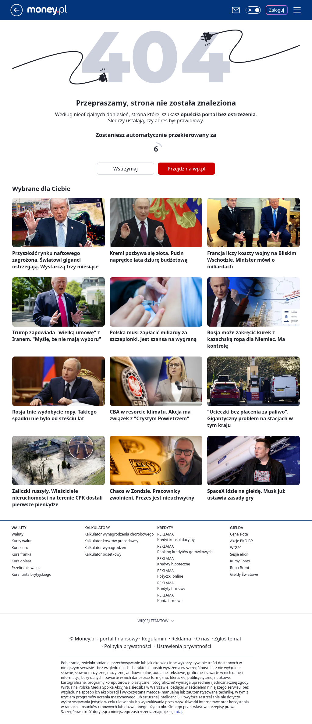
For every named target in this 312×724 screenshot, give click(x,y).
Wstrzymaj (125, 168)
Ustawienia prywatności (182, 646)
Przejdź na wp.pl (186, 168)
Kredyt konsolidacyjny (176, 539)
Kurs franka (21, 554)
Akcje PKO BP (241, 540)
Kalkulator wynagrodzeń (105, 547)
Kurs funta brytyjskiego (31, 574)
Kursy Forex (240, 561)
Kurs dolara (21, 561)
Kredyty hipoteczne (173, 564)
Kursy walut (22, 540)
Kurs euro (20, 547)
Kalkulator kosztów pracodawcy (111, 540)
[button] (297, 10)
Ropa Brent (239, 567)
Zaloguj (276, 10)
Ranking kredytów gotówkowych (185, 551)
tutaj (178, 711)
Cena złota (239, 534)
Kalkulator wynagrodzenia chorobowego (119, 534)
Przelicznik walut (26, 567)
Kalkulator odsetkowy (102, 554)
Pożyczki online (170, 576)
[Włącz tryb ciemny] (253, 10)
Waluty (17, 534)
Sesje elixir (239, 554)
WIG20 (236, 547)
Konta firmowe (170, 600)
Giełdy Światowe (244, 574)
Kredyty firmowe (171, 588)
